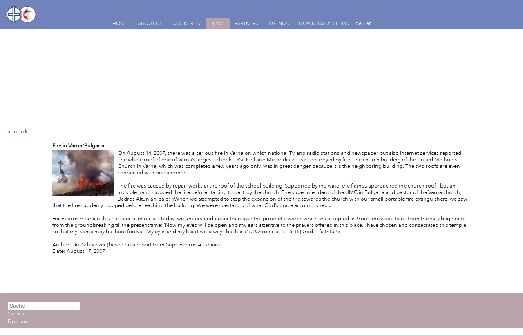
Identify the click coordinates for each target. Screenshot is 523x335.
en (369, 23)
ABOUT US (150, 23)
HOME (119, 23)
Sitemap (17, 313)
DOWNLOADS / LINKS (324, 23)
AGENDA (278, 23)
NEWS (217, 23)
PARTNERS (246, 23)
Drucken (18, 321)
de (358, 23)
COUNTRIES (186, 23)
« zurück (17, 131)
